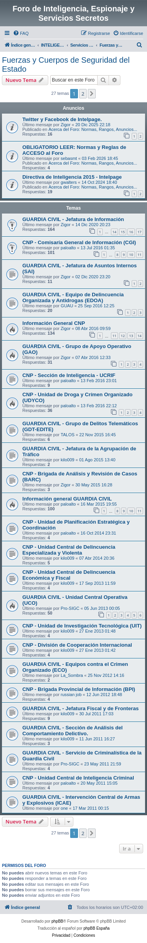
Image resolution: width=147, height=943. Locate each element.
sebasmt (69, 158)
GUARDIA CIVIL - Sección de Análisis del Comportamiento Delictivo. (72, 730)
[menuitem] (21, 33)
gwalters (69, 182)
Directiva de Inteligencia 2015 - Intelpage (72, 177)
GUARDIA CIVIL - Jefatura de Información (73, 219)
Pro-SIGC (70, 608)
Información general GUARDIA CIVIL (67, 499)
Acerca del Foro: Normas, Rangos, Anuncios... (93, 129)
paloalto (68, 247)
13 (131, 335)
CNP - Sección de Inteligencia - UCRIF (68, 375)
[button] (92, 93)
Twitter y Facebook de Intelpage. (62, 119)
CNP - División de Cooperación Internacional (77, 645)
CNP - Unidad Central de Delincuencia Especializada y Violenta (68, 550)
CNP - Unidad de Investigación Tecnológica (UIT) (82, 626)
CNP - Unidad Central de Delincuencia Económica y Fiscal (68, 575)
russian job (71, 694)
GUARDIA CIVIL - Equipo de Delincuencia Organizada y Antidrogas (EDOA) (73, 297)
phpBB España (96, 928)
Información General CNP (53, 323)
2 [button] (83, 93)
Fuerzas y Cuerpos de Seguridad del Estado (66, 64)
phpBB (57, 921)
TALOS (67, 434)
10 (131, 254)
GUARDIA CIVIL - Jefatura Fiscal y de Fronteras (80, 708)
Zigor (66, 124)
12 (123, 335)
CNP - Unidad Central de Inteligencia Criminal (78, 778)
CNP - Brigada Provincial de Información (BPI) (78, 689)
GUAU (67, 305)
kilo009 (67, 459)
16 (131, 231)
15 (123, 231)
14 (114, 231)
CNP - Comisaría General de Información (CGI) (79, 242)
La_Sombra (72, 675)
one (64, 808)
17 (140, 231)
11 (140, 254)
